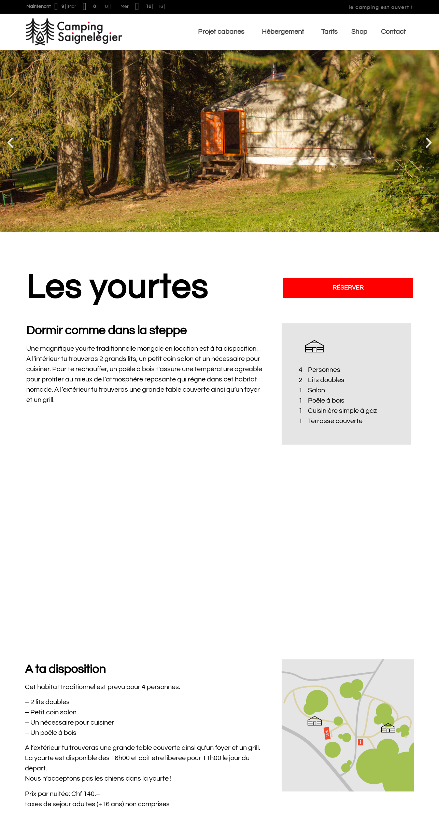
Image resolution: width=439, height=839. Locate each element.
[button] (10, 143)
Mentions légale (389, 829)
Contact (393, 31)
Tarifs (329, 31)
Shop (359, 31)
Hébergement (285, 31)
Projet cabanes (223, 31)
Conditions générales (58, 829)
